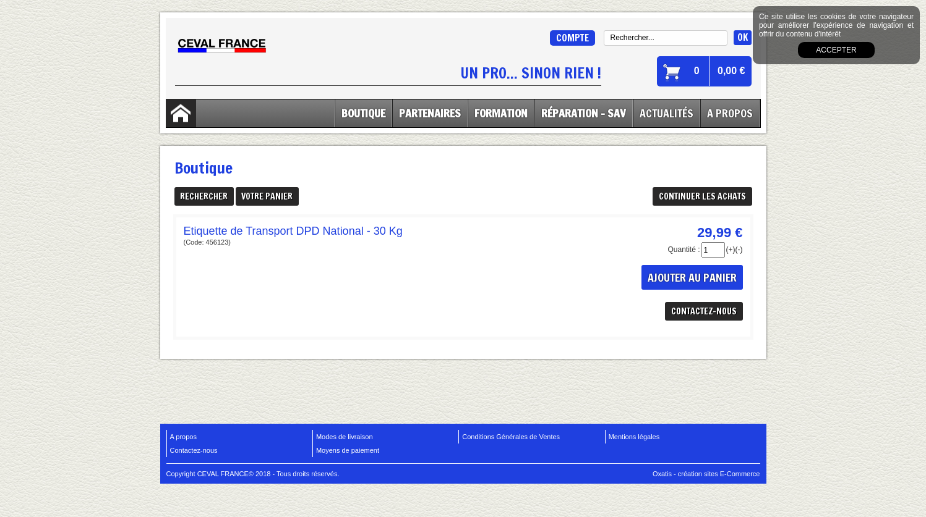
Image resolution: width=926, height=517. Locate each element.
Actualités (666, 113)
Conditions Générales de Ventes (511, 436)
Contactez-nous (194, 450)
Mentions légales (634, 436)
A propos (183, 436)
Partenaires (430, 113)
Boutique (363, 113)
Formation (501, 113)
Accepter (836, 50)
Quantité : (683, 249)
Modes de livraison (344, 436)
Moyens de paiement (347, 450)
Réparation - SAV (583, 113)
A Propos (730, 113)
